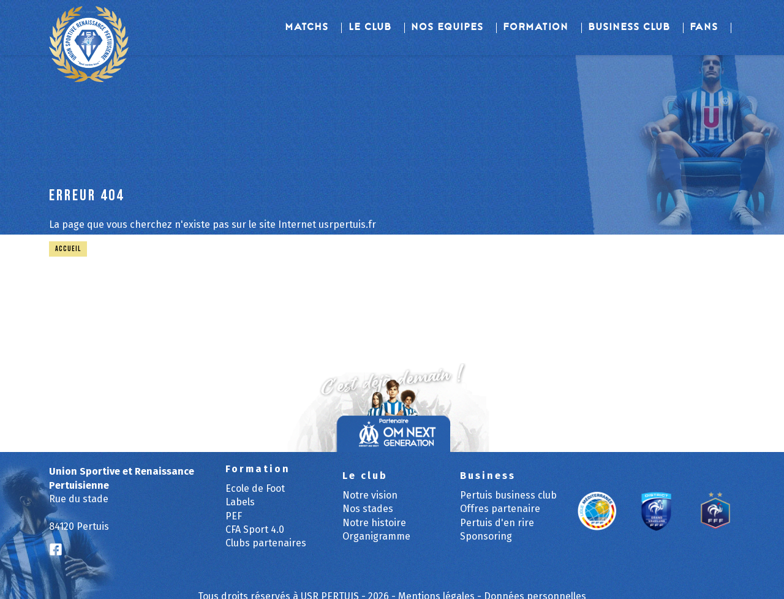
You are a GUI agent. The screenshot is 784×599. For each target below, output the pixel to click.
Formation (536, 28)
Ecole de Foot (255, 488)
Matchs (307, 28)
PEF (233, 516)
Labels (240, 502)
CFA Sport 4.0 (254, 529)
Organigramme (376, 536)
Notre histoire (374, 523)
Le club (370, 28)
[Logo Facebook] (55, 550)
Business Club (630, 28)
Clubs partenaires (265, 543)
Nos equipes (448, 28)
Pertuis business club (508, 495)
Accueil (68, 249)
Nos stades (367, 508)
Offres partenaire (500, 508)
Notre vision (370, 495)
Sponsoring (486, 536)
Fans (704, 28)
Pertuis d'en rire (497, 523)
